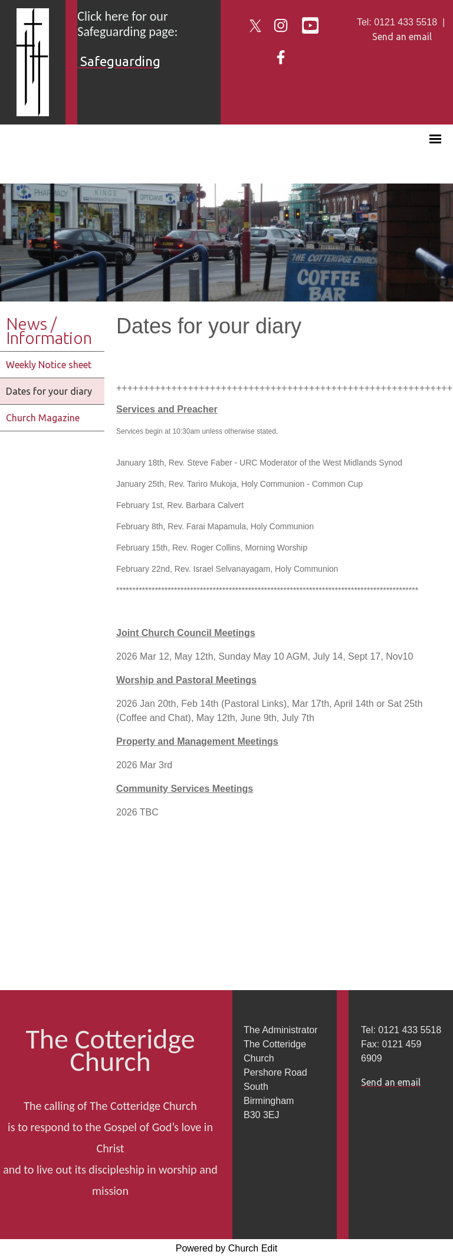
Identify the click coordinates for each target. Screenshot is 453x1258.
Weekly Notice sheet (48, 364)
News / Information (49, 330)
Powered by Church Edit (227, 1248)
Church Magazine (43, 417)
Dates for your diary (49, 391)
